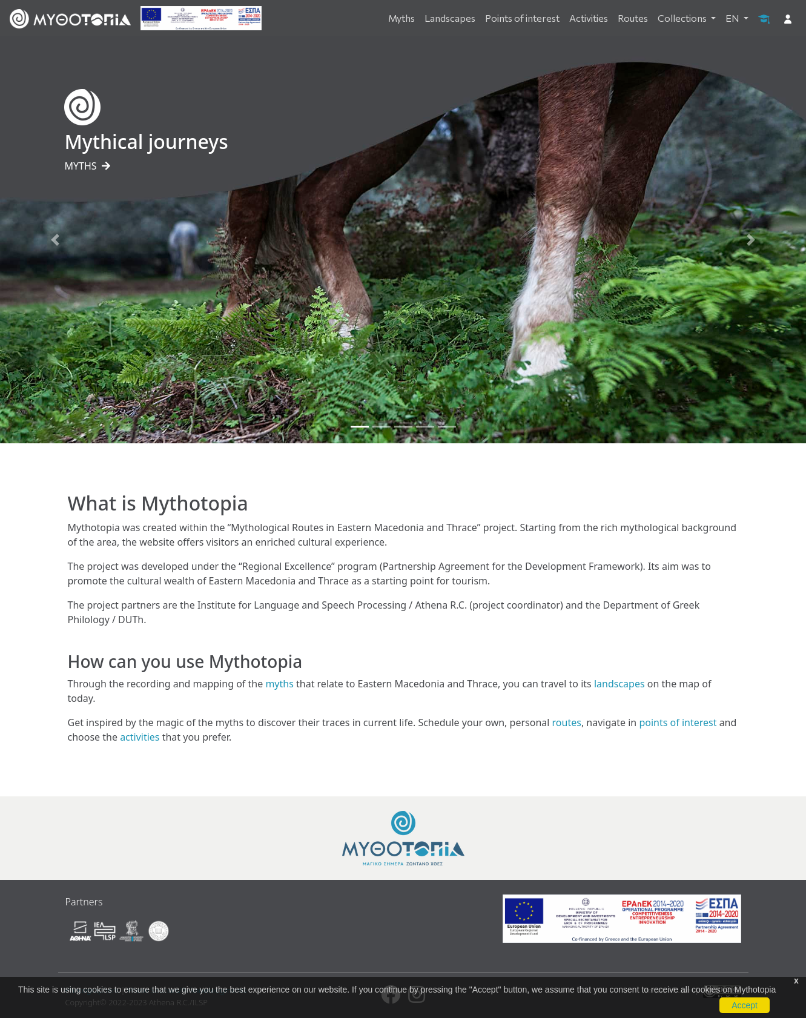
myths (279, 683)
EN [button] (733, 18)
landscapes (619, 683)
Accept (745, 1005)
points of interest (677, 722)
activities (139, 737)
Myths (401, 18)
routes (566, 722)
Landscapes (449, 18)
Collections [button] (683, 18)
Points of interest (522, 18)
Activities (588, 18)
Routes (633, 18)
